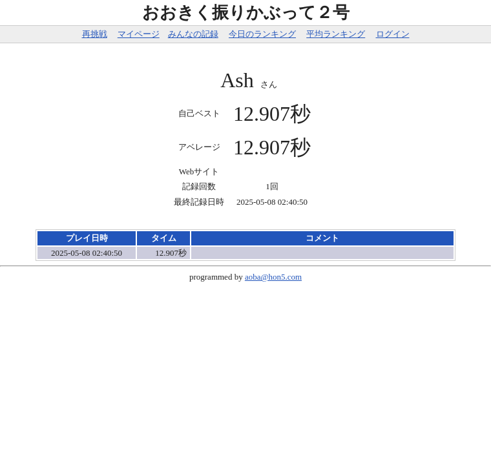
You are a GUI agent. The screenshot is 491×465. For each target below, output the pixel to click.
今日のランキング (262, 34)
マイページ (139, 34)
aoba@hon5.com (273, 277)
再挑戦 (94, 34)
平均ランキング (335, 34)
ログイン (393, 34)
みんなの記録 (193, 34)
